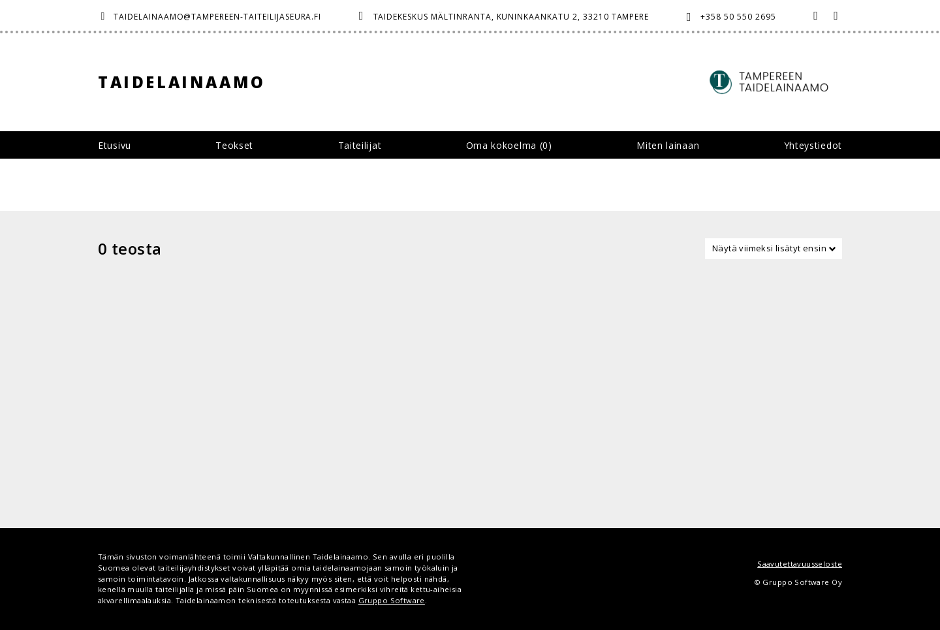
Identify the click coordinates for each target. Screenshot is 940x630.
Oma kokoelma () (509, 145)
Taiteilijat (360, 145)
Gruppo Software (391, 600)
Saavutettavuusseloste (799, 564)
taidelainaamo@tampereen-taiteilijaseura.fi (217, 16)
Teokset (234, 145)
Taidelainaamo (182, 82)
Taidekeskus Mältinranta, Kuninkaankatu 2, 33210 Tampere (511, 16)
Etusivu (114, 145)
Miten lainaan (667, 145)
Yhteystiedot (813, 145)
